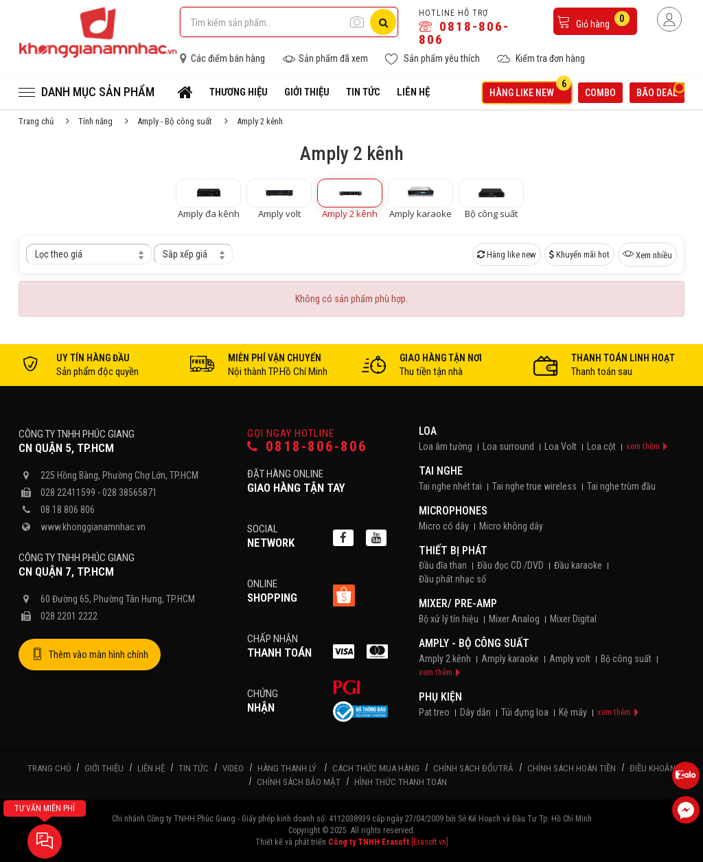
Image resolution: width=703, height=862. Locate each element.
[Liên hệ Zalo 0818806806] (686, 775)
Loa (428, 431)
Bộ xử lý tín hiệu (449, 618)
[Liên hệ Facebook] (686, 809)
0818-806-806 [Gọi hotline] (307, 446)
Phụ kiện (440, 696)
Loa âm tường (445, 446)
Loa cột (601, 446)
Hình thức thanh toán (400, 782)
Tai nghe (441, 470)
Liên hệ (413, 92)
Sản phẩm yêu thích (432, 58)
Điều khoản (653, 768)
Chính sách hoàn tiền (571, 768)
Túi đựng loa (525, 712)
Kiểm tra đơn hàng (541, 58)
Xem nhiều (647, 254)
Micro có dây (444, 526)
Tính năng (95, 121)
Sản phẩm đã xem (325, 58)
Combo (600, 92)
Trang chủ (36, 121)
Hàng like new (530, 90)
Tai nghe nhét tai (450, 486)
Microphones (453, 510)
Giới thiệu (307, 92)
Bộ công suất (626, 658)
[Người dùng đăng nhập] (669, 19)
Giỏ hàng (593, 20)
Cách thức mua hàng (375, 768)
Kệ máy (573, 712)
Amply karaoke (510, 658)
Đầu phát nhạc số (452, 579)
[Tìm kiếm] (383, 22)
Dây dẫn (475, 712)
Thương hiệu (238, 92)
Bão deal (660, 91)
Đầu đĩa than (443, 565)
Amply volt (569, 658)
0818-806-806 (464, 33)
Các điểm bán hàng (222, 58)
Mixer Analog (514, 618)
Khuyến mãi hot (579, 254)
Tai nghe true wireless (534, 486)
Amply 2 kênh (445, 658)
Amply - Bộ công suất (174, 121)
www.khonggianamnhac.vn (93, 526)
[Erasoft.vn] (429, 842)
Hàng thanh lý (286, 768)
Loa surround (508, 446)
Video (233, 768)
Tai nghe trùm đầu (621, 486)
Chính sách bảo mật (299, 782)
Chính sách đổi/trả (473, 768)
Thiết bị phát (453, 550)
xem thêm (643, 446)
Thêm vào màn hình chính (89, 654)
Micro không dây (511, 526)
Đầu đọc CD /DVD (510, 565)
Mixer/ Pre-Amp (458, 603)
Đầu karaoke (578, 565)
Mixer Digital (573, 618)
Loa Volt (560, 446)
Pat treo (434, 712)
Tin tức (363, 92)
